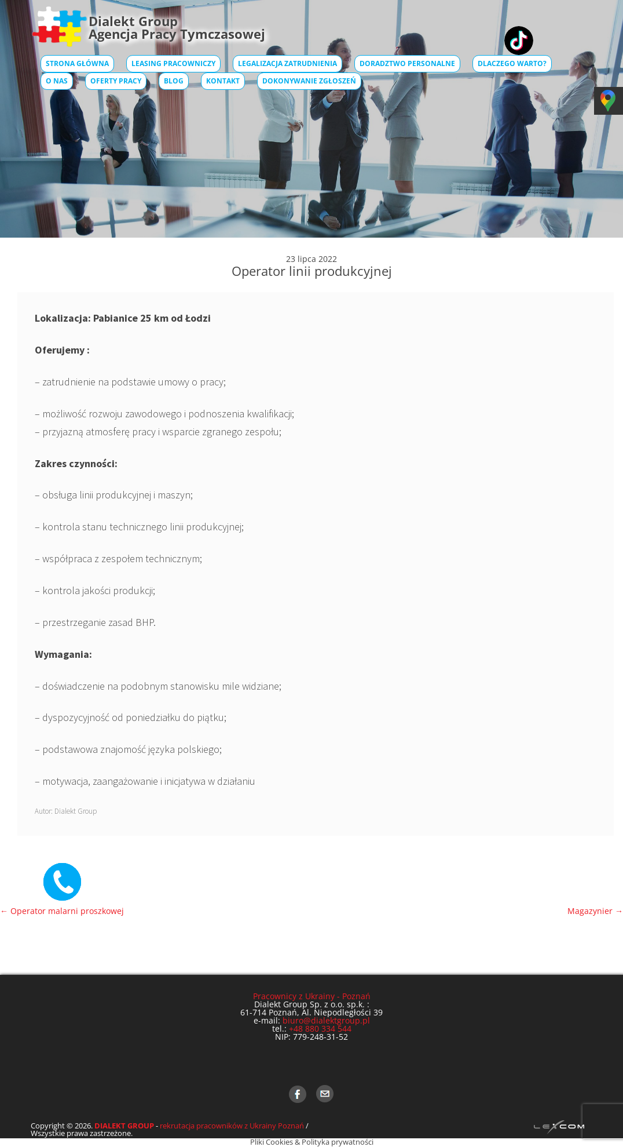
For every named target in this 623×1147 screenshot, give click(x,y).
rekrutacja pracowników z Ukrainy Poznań (232, 1125)
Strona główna (77, 63)
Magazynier (595, 910)
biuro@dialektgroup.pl (326, 1020)
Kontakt (223, 81)
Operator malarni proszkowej (62, 910)
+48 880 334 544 (320, 1028)
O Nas (57, 81)
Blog (174, 81)
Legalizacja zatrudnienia (287, 63)
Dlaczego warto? (512, 63)
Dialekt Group (75, 811)
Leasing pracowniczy (173, 63)
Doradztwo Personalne (407, 63)
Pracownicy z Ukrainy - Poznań (312, 996)
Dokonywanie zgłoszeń (309, 81)
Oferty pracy (115, 81)
